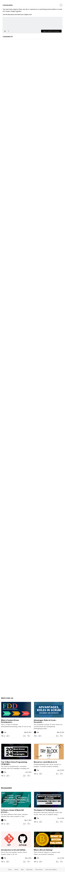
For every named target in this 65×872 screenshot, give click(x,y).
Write (22, 870)
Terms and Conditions (51, 870)
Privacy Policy (39, 870)
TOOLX (47, 8)
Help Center (29, 870)
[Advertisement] (32, 30)
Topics (10, 870)
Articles (16, 870)
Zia (7, 56)
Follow (60, 56)
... (27, 617)
